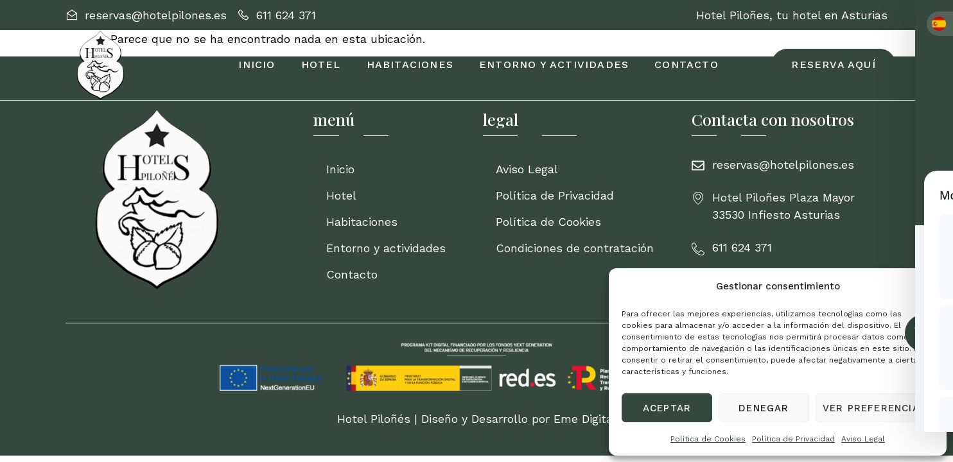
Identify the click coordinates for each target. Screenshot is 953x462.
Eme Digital (585, 418)
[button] (927, 286)
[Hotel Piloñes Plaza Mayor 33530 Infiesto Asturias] (789, 206)
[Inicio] (183, 199)
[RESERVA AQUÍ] (833, 65)
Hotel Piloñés (373, 418)
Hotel (321, 64)
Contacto (686, 64)
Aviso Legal (863, 438)
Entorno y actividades (554, 64)
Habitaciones (410, 64)
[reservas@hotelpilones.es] (146, 15)
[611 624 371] (276, 15)
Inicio (256, 64)
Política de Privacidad (793, 438)
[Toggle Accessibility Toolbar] (923, 333)
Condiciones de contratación (575, 248)
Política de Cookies (708, 438)
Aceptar (667, 408)
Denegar (764, 408)
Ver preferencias (875, 408)
